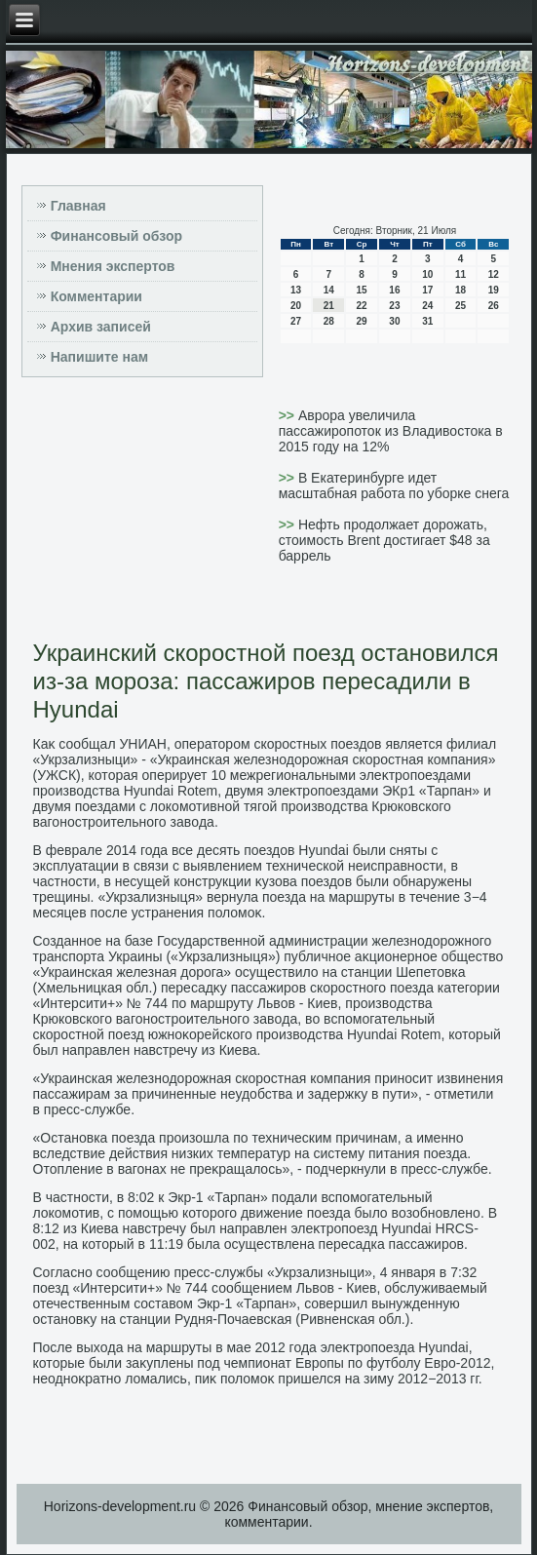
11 (460, 274)
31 (427, 321)
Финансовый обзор (116, 236)
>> (288, 415)
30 (394, 321)
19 (493, 290)
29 (362, 321)
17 (427, 290)
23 (394, 305)
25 (460, 305)
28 (329, 321)
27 (295, 321)
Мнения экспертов (113, 266)
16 (394, 290)
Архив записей (101, 326)
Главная (78, 206)
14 (329, 290)
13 (295, 290)
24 (427, 305)
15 (362, 290)
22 (362, 305)
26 (493, 305)
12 (493, 274)
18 (460, 290)
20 (295, 305)
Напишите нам (99, 357)
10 (427, 274)
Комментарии (96, 296)
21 (329, 305)
